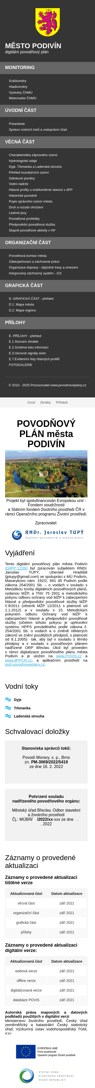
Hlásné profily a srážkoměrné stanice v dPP (40, 190)
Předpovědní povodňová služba (32, 224)
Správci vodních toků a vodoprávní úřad (38, 129)
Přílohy (15, 322)
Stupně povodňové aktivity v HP (32, 230)
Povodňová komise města (28, 256)
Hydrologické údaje (23, 161)
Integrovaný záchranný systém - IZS (35, 273)
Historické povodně (23, 195)
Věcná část (20, 141)
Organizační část (28, 242)
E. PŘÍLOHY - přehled (25, 336)
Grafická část (24, 285)
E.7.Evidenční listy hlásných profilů (34, 359)
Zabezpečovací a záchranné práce (34, 261)
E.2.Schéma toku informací (28, 347)
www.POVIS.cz (69, 656)
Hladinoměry (18, 87)
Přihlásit (62, 402)
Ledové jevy (17, 213)
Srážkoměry (17, 81)
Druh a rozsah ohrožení (26, 207)
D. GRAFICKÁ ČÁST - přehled (31, 298)
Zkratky (45, 402)
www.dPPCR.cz (18, 660)
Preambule (17, 124)
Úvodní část (20, 110)
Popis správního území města (30, 201)
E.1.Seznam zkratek (23, 341)
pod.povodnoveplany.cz (25, 664)
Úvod (31, 402)
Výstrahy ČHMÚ (20, 92)
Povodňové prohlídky (24, 219)
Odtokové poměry (22, 178)
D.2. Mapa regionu (22, 310)
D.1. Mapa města (21, 304)
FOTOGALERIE (20, 365)
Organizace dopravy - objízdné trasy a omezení (43, 267)
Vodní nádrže (18, 184)
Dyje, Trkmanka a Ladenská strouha (35, 167)
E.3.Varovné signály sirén (27, 353)
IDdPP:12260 (16, 568)
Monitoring (20, 67)
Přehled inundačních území (29, 172)
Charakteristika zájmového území (33, 155)
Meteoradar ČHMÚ (22, 98)
